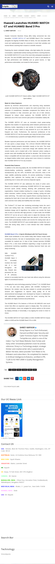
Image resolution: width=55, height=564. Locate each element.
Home (5, 16)
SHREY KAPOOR (27, 328)
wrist (39, 16)
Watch (33, 16)
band (14, 16)
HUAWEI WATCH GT (19, 38)
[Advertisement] (27, 518)
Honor (20, 16)
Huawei (26, 16)
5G (10, 16)
